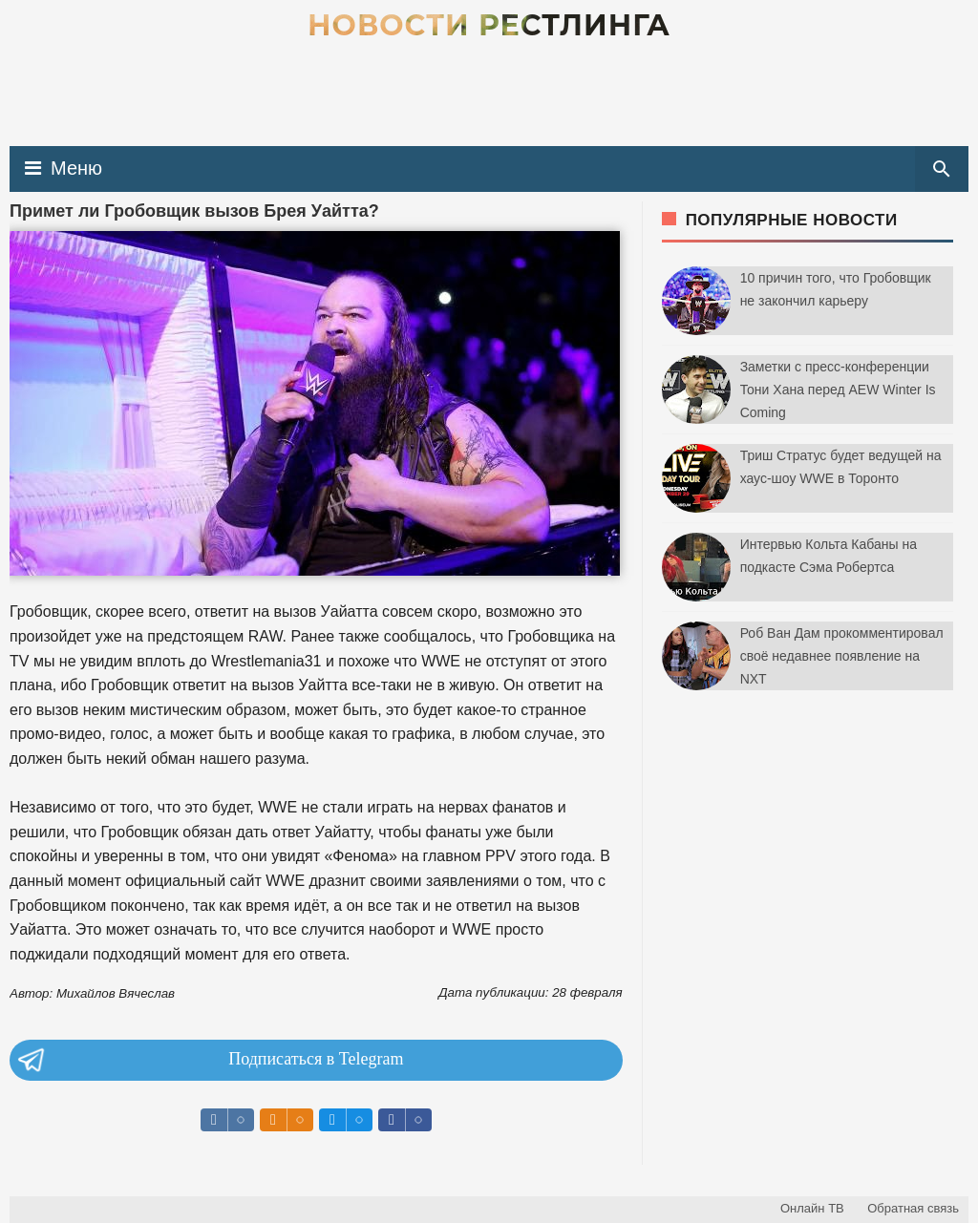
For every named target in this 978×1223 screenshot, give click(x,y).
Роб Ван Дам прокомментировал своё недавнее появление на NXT (842, 655)
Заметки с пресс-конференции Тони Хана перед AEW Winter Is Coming (838, 389)
